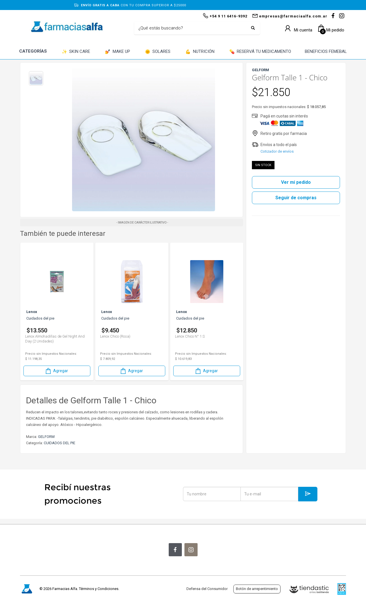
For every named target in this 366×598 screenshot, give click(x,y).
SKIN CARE (76, 52)
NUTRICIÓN (199, 52)
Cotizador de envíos (277, 151)
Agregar (56, 370)
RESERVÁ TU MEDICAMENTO (260, 52)
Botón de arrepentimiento (257, 589)
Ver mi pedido (296, 182)
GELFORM (46, 436)
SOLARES (158, 52)
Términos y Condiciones (98, 589)
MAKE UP (117, 52)
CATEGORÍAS (33, 51)
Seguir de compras (296, 197)
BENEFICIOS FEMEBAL (326, 51)
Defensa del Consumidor (207, 589)
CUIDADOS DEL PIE (59, 443)
